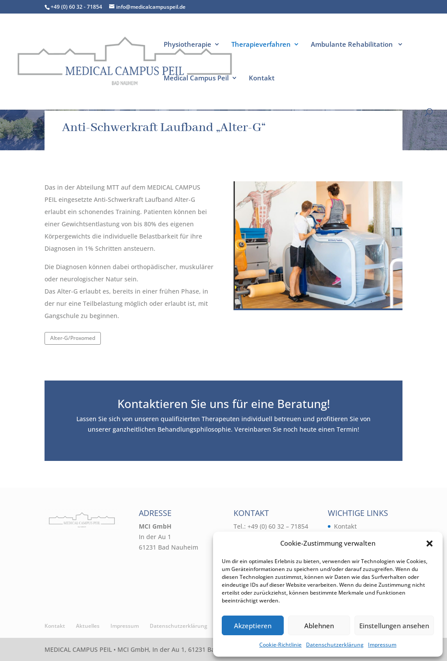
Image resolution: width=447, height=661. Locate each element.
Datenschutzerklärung (335, 644)
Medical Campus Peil (196, 78)
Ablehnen (319, 625)
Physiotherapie (187, 44)
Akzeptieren (253, 625)
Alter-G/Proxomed (72, 338)
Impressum (382, 644)
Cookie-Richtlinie (280, 644)
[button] (429, 543)
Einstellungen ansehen (394, 625)
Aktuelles (88, 626)
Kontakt (262, 78)
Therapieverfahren (261, 44)
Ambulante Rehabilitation (353, 44)
